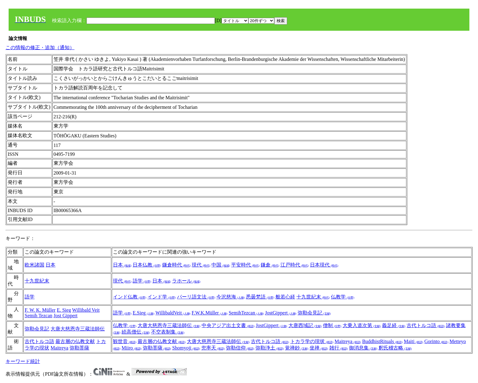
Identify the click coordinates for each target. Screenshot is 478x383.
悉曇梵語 (260, 296)
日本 (50, 264)
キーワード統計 (23, 361)
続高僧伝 (136, 331)
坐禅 (319, 347)
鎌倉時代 (176, 264)
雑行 (338, 347)
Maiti (413, 341)
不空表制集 (167, 331)
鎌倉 (270, 264)
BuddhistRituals (382, 341)
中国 (220, 264)
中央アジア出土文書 (228, 325)
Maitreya (59, 347)
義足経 (393, 325)
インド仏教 (129, 296)
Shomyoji (186, 347)
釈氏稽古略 (395, 347)
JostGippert (280, 312)
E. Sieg (64, 310)
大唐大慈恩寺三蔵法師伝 (77, 328)
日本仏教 (147, 264)
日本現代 (324, 264)
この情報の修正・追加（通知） (40, 47)
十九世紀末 (37, 280)
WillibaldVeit (173, 312)
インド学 (161, 296)
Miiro (131, 347)
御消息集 (363, 347)
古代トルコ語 (426, 325)
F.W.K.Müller (209, 312)
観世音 (124, 341)
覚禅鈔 (296, 347)
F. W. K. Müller (40, 310)
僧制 (332, 325)
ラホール (186, 280)
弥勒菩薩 (79, 347)
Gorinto (436, 341)
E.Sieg (143, 312)
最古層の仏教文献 (75, 341)
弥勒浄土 (269, 347)
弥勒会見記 (314, 312)
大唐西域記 (305, 325)
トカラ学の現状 (311, 341)
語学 (142, 280)
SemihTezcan (246, 312)
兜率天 (213, 347)
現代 (201, 264)
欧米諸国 (34, 264)
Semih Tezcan (38, 315)
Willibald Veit (85, 310)
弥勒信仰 (240, 347)
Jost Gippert (66, 315)
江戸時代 (294, 264)
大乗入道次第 (362, 325)
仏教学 (342, 296)
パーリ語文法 (196, 296)
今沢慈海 (230, 296)
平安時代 (245, 264)
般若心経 (285, 296)
